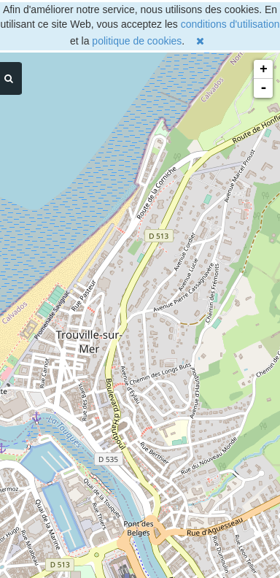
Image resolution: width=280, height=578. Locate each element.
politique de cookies (137, 41)
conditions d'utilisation (230, 24)
